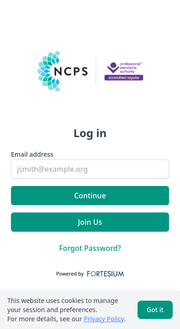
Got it (155, 309)
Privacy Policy (104, 318)
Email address (32, 154)
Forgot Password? (90, 248)
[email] (90, 169)
